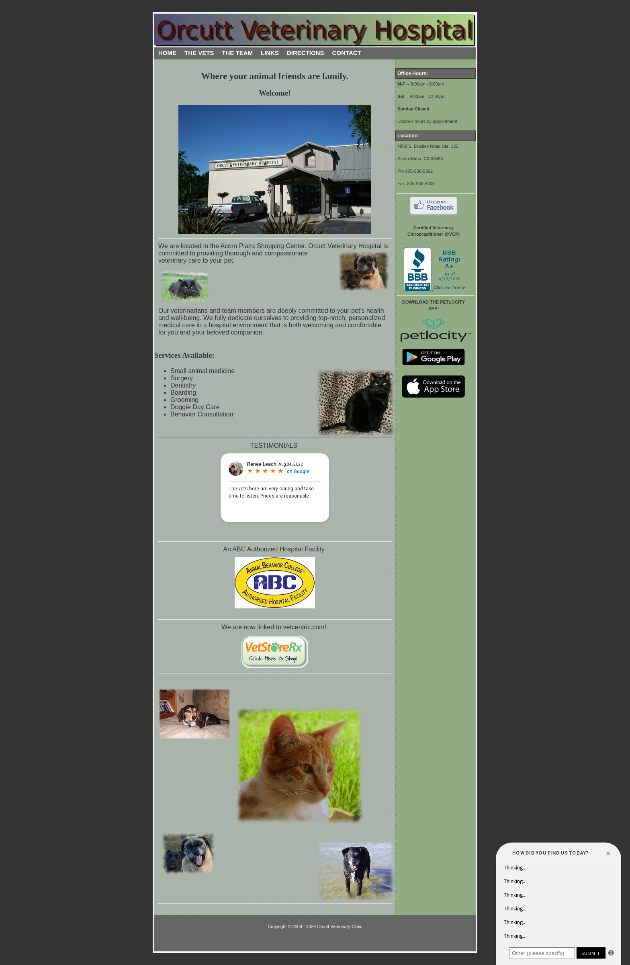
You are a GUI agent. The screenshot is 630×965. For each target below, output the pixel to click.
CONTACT (346, 52)
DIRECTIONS (305, 52)
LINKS (270, 52)
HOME (167, 52)
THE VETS (199, 52)
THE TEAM (237, 52)
